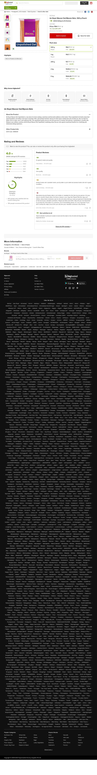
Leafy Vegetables (39, 742)
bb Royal (52, 15)
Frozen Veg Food (9, 745)
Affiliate (6, 289)
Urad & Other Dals (38, 247)
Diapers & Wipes (24, 745)
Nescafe (65, 735)
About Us (7, 278)
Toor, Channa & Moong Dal (24, 247)
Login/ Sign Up (84, 3)
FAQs (36, 278)
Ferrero (65, 745)
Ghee (35, 735)
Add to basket (61, 36)
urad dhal (76, 266)
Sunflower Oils (8, 735)
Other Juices (23, 742)
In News (6, 281)
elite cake (66, 737)
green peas (24, 266)
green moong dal (60, 266)
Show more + (48, 749)
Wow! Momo (66, 742)
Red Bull (50, 737)
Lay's (79, 745)
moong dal (7, 266)
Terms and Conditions (10, 292)
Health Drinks (23, 737)
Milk (5, 737)
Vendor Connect (39, 289)
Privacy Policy (8, 286)
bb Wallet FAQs (38, 284)
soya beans (16, 266)
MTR (79, 735)
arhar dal (46, 266)
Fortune (80, 742)
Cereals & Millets (9, 247)
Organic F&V (8, 740)
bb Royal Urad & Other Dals (19, 253)
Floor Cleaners (8, 742)
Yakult (79, 740)
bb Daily (6, 295)
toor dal (39, 266)
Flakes (36, 737)
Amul (49, 735)
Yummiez (51, 740)
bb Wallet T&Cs (38, 286)
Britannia (51, 742)
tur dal (52, 266)
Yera (64, 740)
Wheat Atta (22, 735)
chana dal (32, 266)
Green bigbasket (9, 284)
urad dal (70, 266)
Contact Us (37, 281)
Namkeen (22, 740)
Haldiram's (51, 745)
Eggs (35, 740)
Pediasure (81, 737)
